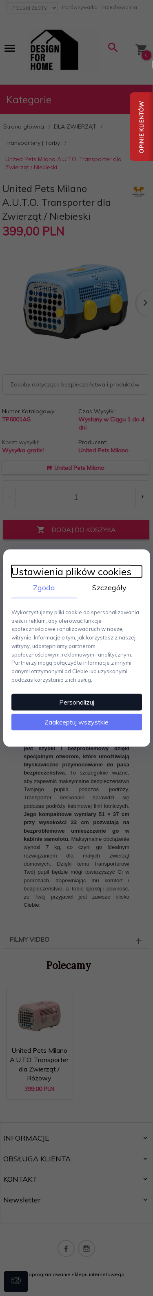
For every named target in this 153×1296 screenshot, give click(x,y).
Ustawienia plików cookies (71, 572)
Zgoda (44, 587)
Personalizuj (76, 702)
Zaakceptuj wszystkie (76, 722)
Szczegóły (109, 587)
